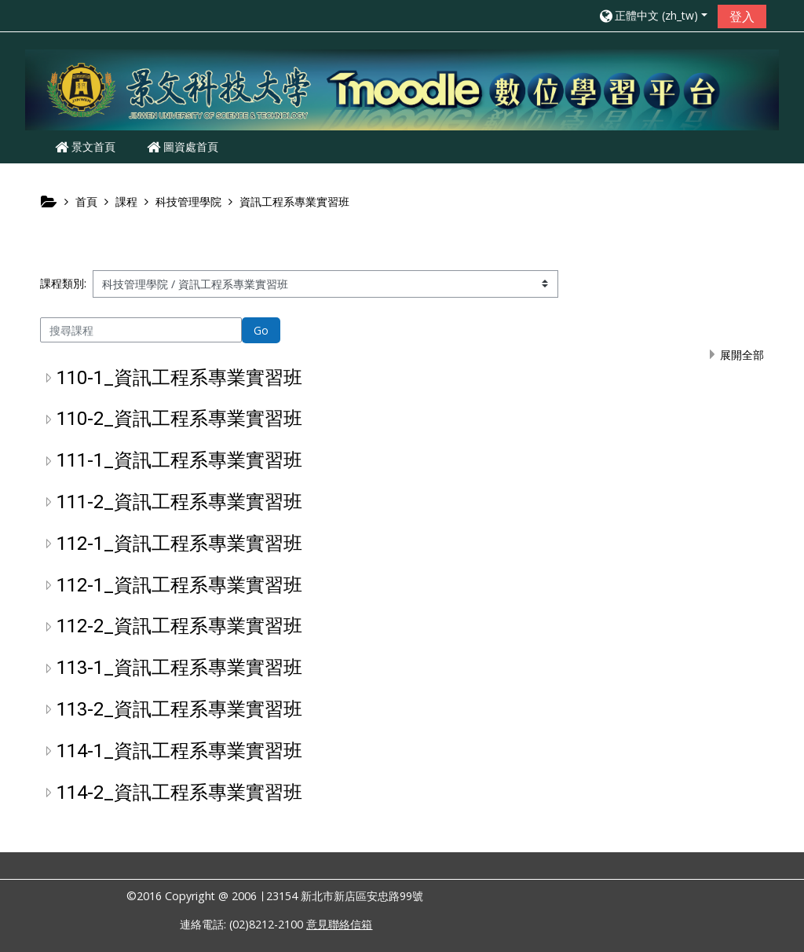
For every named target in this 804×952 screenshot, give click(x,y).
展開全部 (742, 354)
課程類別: (63, 283)
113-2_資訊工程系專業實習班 (179, 709)
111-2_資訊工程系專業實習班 (179, 502)
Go (261, 330)
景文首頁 (85, 146)
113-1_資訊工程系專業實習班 (179, 668)
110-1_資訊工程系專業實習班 (179, 378)
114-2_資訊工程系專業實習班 (179, 793)
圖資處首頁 (182, 146)
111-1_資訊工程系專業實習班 (179, 460)
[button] (652, 15)
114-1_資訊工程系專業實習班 (179, 751)
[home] (402, 89)
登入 (742, 16)
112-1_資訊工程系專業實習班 (179, 544)
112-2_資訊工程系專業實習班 (179, 626)
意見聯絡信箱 (339, 924)
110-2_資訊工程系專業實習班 (179, 419)
